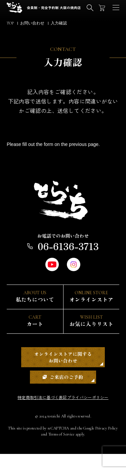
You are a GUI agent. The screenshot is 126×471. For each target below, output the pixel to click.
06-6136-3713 (63, 249)
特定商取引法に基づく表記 (37, 414)
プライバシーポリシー (93, 414)
